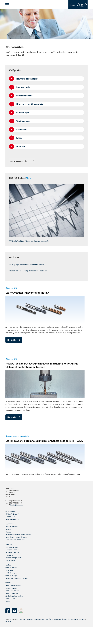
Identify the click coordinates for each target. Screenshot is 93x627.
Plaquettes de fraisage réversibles (16, 578)
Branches (8, 544)
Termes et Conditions (34, 619)
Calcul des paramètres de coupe (16, 537)
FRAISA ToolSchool (11, 593)
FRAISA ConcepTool (12, 591)
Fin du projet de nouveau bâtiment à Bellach (26, 264)
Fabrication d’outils (11, 547)
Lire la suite (13, 340)
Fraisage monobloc (11, 526)
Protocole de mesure (12, 519)
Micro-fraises (9, 570)
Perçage (8, 529)
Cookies (8, 621)
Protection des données (62, 619)
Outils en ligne (10, 511)
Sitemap (82, 619)
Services (8, 583)
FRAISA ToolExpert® (12, 514)
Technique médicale (12, 552)
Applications (9, 524)
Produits (8, 565)
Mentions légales (47, 619)
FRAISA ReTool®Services (13, 585)
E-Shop (7, 601)
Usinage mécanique (12, 550)
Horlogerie (9, 555)
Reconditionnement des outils (15, 540)
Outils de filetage (11, 575)
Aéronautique (10, 560)
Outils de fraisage (11, 567)
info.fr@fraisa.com (16, 505)
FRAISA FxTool (10, 599)
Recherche (74, 619)
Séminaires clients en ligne (14, 596)
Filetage (8, 532)
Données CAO (10, 517)
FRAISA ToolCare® (11, 588)
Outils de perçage (11, 573)
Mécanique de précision (13, 558)
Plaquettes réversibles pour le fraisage (18, 534)
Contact (23, 619)
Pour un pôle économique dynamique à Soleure (28, 271)
